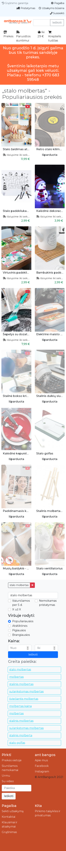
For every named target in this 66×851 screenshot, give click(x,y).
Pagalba (57, 3)
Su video (8, 781)
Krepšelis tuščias (54, 36)
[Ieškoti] (16, 788)
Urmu (6, 775)
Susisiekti (57, 13)
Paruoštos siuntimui (23, 36)
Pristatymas (26, 8)
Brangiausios (21, 635)
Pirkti (6, 755)
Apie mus (41, 760)
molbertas (16, 676)
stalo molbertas (19, 585)
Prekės (8, 34)
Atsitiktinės (19, 625)
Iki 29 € (40, 34)
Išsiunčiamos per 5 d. (21, 603)
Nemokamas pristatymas (48, 603)
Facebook (42, 766)
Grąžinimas (9, 832)
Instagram (42, 771)
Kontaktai (8, 816)
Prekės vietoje (12, 760)
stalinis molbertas (21, 684)
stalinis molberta (20, 735)
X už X (16, 609)
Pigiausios (19, 630)
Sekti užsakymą (12, 811)
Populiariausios (22, 621)
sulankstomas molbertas (26, 691)
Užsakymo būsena (51, 8)
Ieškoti (57, 22)
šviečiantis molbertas (23, 698)
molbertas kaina (20, 706)
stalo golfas (17, 742)
